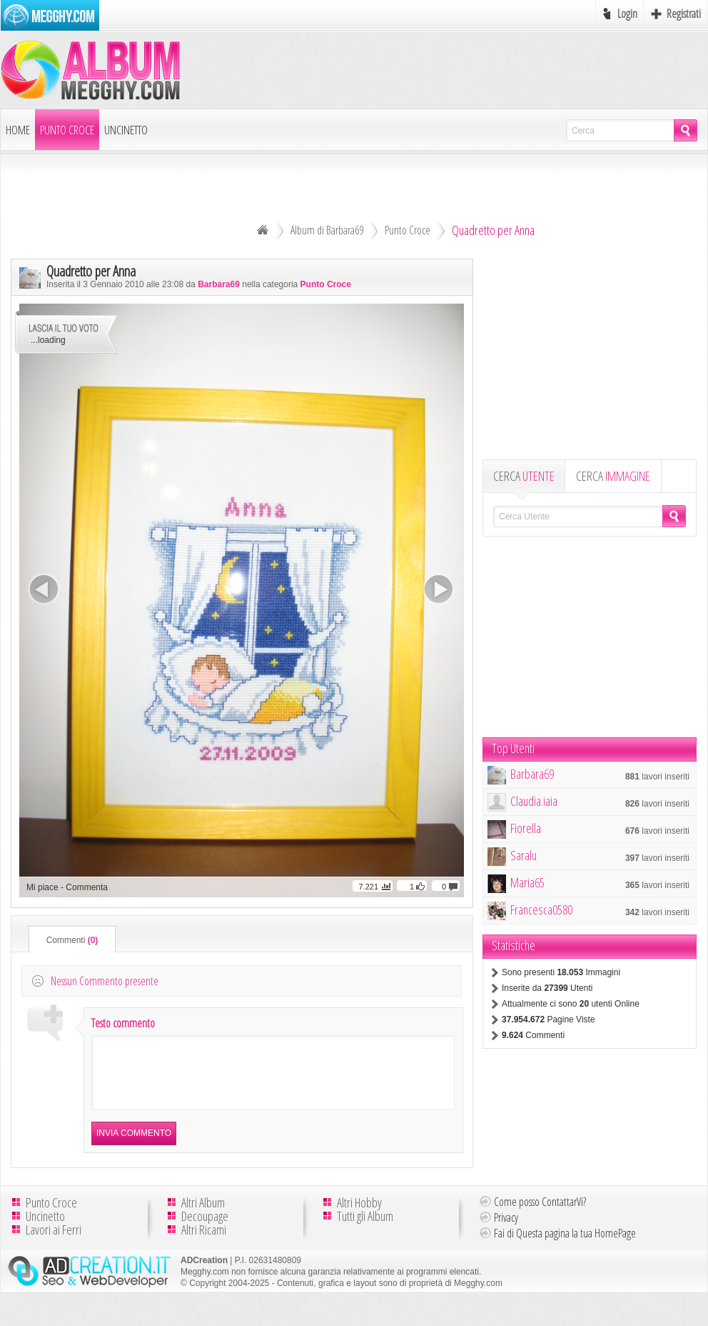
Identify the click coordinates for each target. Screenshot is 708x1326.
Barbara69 (219, 284)
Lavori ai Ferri (53, 1242)
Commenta (87, 887)
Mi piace (42, 887)
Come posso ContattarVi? (540, 1214)
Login (627, 13)
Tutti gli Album (365, 1228)
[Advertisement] (589, 358)
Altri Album (203, 1215)
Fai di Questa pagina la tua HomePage (565, 1246)
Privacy (506, 1230)
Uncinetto (126, 129)
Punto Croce (67, 129)
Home (18, 129)
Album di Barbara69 (326, 230)
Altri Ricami (203, 1242)
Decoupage (204, 1228)
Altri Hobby (359, 1215)
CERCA (524, 475)
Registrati (684, 13)
